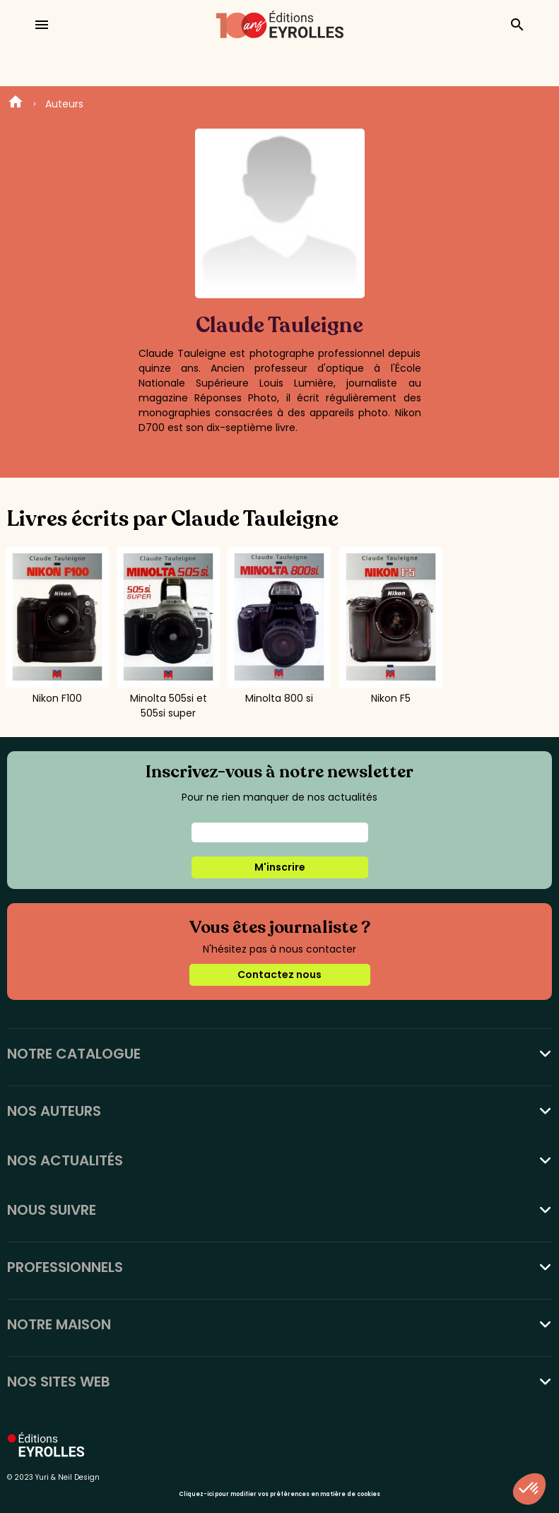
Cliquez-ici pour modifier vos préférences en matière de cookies (279, 1494)
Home (15, 103)
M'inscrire (279, 867)
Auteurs (64, 104)
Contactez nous (279, 974)
